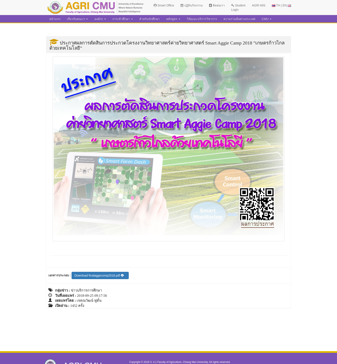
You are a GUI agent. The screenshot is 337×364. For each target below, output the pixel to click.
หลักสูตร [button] (173, 19)
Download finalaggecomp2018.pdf (99, 275)
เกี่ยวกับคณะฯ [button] (77, 19)
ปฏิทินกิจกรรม (192, 5)
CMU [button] (267, 19)
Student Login (238, 7)
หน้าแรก (54, 19)
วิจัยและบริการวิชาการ (202, 19)
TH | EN (281, 5)
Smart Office (164, 5)
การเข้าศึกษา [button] (122, 19)
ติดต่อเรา (217, 5)
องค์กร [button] (100, 19)
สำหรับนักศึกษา (149, 19)
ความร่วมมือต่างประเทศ (239, 19)
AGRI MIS (258, 5)
